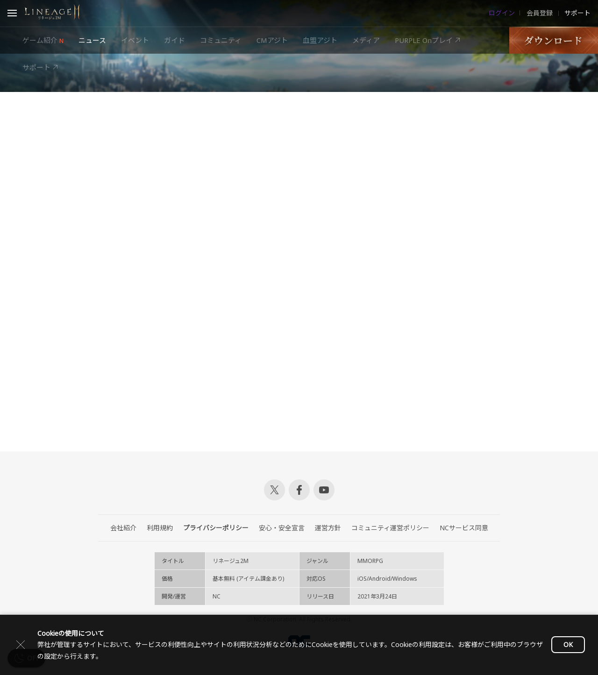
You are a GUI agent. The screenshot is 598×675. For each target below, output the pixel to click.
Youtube (324, 489)
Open (12, 14)
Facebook (299, 489)
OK (568, 644)
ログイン (502, 13)
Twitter (274, 489)
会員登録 (539, 13)
